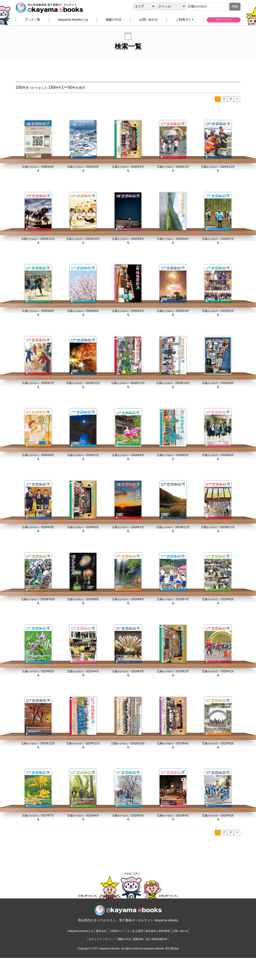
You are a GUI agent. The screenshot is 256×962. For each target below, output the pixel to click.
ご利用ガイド (185, 21)
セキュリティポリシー (91, 943)
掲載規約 (142, 943)
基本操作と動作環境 (169, 935)
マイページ (224, 22)
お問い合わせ (148, 21)
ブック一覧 (32, 21)
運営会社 (90, 935)
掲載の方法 (113, 21)
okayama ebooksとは (73, 21)
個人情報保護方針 (168, 943)
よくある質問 (138, 935)
